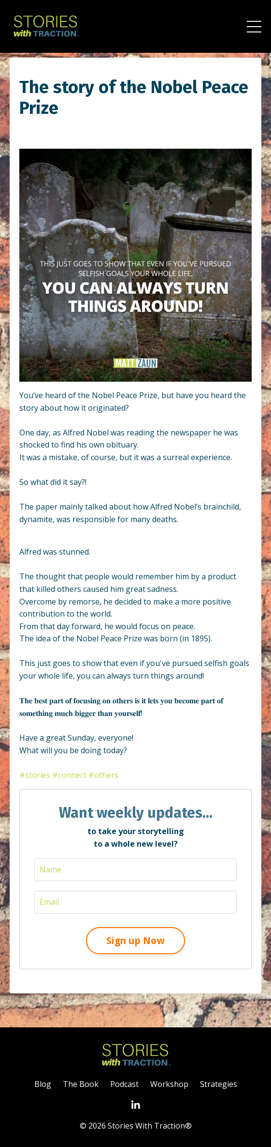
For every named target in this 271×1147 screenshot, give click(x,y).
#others (103, 775)
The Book (81, 1084)
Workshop (169, 1084)
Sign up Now (135, 940)
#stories (34, 775)
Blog (42, 1084)
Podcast (124, 1084)
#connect (69, 775)
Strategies (218, 1084)
